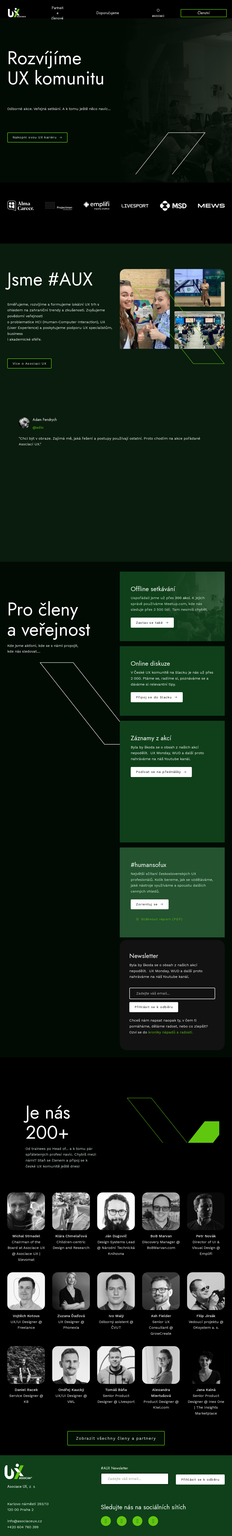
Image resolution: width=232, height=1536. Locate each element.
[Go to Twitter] (137, 1526)
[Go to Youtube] (106, 1526)
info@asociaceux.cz (24, 1526)
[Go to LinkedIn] (122, 1526)
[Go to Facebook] (153, 1526)
